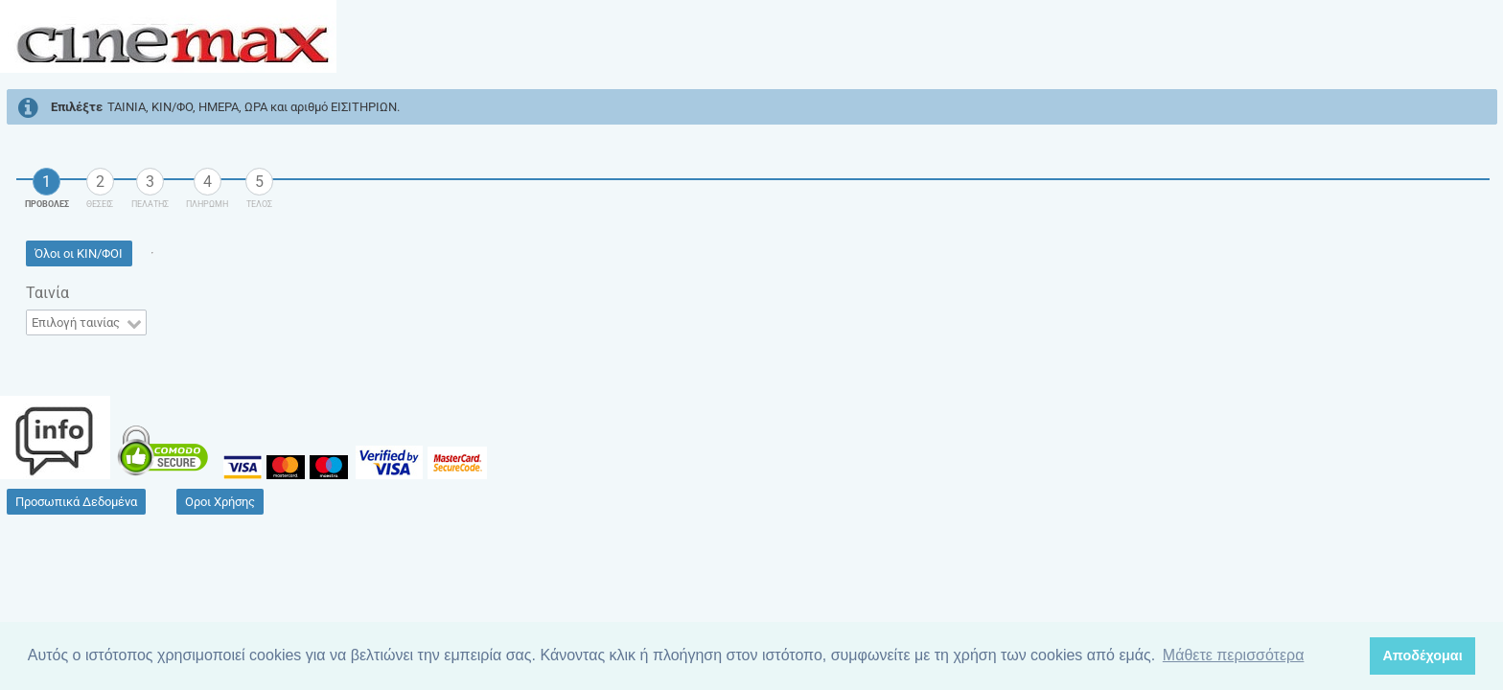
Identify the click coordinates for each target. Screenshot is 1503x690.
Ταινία (47, 293)
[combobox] (86, 322)
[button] (79, 253)
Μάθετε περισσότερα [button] (1234, 655)
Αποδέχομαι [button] (1422, 655)
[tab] (47, 182)
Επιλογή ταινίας (76, 322)
